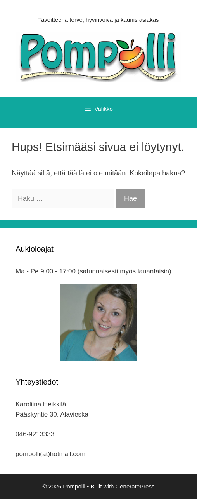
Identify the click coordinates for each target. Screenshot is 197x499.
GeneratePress (135, 486)
